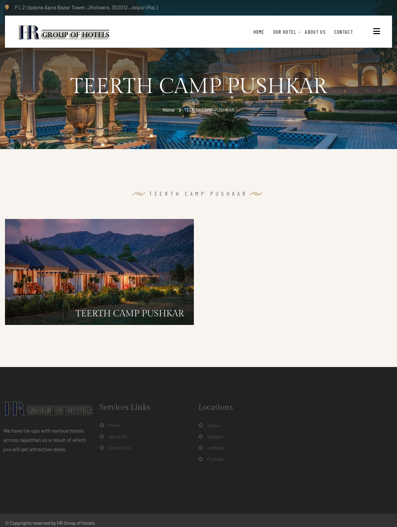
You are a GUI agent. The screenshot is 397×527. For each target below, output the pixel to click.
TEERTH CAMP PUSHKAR (130, 313)
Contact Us (117, 448)
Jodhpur (213, 448)
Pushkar (213, 459)
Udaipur (213, 436)
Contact (343, 31)
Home (259, 31)
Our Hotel (285, 31)
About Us (315, 31)
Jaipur (211, 425)
